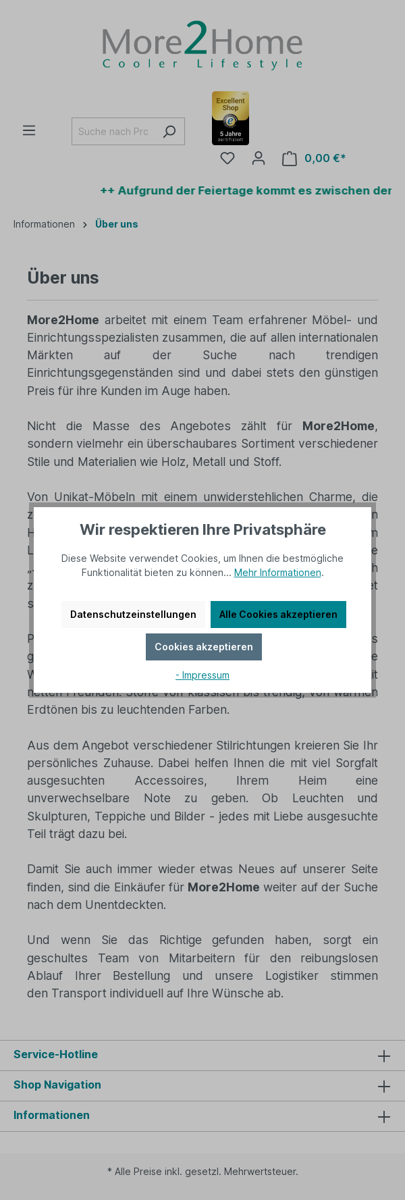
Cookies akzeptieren (204, 646)
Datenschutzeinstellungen (133, 614)
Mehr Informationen (277, 572)
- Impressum (203, 675)
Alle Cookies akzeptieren (278, 614)
